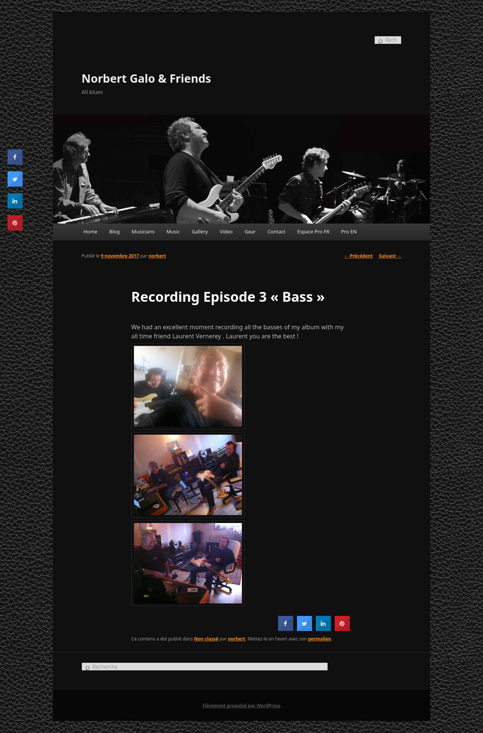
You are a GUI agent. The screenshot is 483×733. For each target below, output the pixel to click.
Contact (276, 231)
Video (226, 231)
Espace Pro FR (313, 231)
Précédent (358, 256)
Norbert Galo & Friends (146, 78)
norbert (157, 256)
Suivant (390, 256)
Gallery (200, 231)
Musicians (143, 231)
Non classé (206, 639)
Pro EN (349, 231)
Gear (250, 231)
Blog (114, 231)
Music (173, 231)
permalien (319, 639)
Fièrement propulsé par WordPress (242, 705)
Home (90, 231)
